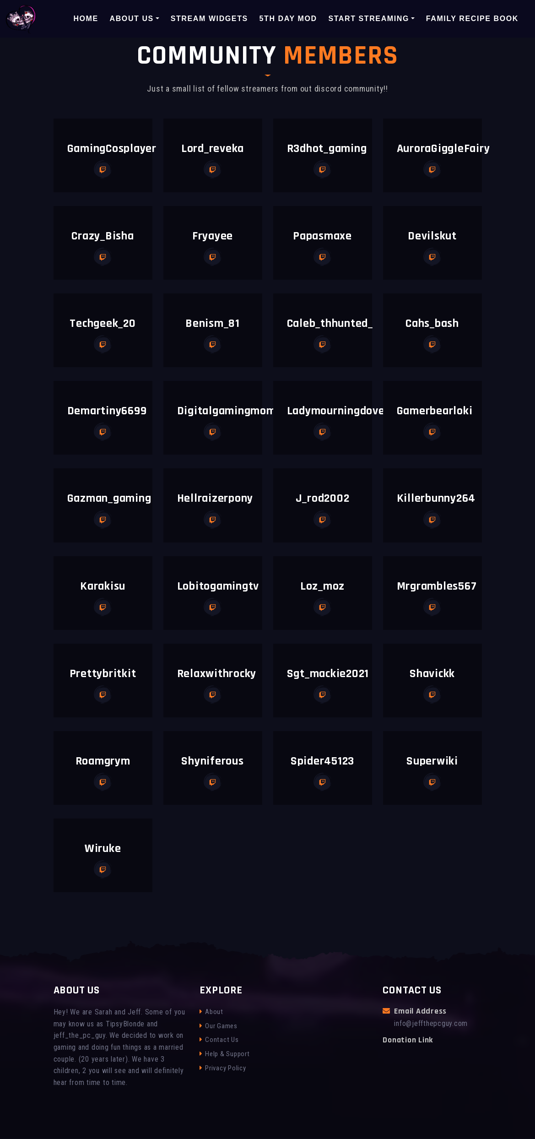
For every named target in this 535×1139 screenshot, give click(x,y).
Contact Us (219, 1040)
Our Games (219, 1026)
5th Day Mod (288, 18)
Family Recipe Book (472, 18)
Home (85, 18)
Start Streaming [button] (368, 18)
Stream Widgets (209, 18)
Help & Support (224, 1054)
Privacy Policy (223, 1068)
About (211, 1012)
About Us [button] (132, 18)
